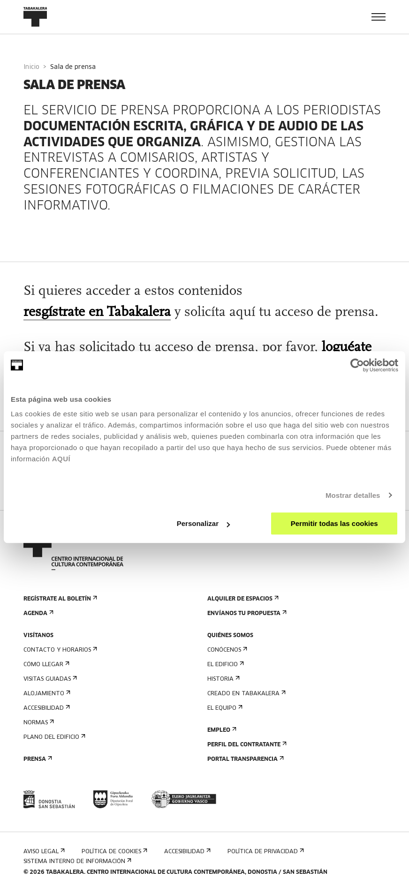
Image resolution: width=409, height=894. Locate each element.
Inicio (31, 67)
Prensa (36, 759)
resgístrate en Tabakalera (97, 312)
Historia (222, 679)
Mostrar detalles (353, 495)
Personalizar (203, 523)
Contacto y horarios (59, 650)
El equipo (224, 708)
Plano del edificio (53, 737)
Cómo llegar (45, 664)
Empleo (221, 730)
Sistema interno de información (76, 861)
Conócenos (226, 650)
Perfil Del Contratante (246, 745)
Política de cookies (113, 852)
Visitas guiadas (49, 679)
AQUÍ (61, 459)
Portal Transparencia (244, 759)
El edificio (224, 664)
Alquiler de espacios (242, 599)
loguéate (346, 347)
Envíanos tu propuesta (246, 613)
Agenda (37, 613)
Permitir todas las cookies (334, 523)
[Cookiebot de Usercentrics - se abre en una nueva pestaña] (357, 365)
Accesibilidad (45, 708)
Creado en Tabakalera (245, 694)
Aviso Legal (43, 852)
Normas (37, 723)
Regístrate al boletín (59, 599)
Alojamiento (45, 694)
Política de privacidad (264, 852)
